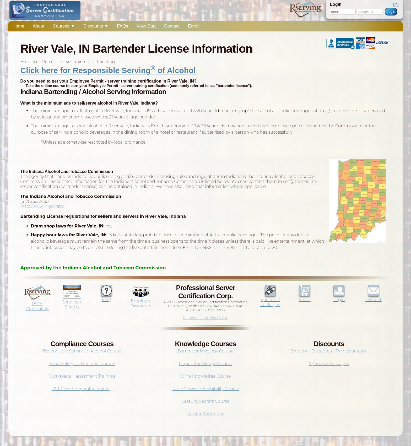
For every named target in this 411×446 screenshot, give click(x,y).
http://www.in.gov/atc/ (42, 206)
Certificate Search (72, 302)
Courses (64, 26)
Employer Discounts (141, 300)
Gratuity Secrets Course (205, 401)
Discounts (96, 26)
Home (18, 26)
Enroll (193, 26)
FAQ (106, 297)
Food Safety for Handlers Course (82, 363)
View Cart (146, 26)
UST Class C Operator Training (82, 388)
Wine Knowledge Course (205, 376)
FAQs (122, 26)
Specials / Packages (270, 299)
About (38, 26)
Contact (172, 26)
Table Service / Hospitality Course (205, 388)
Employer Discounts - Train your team (328, 351)
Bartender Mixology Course (206, 351)
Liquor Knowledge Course (205, 363)
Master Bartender (205, 413)
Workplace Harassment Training (82, 376)
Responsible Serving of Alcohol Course (82, 351)
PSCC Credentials (37, 303)
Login (391, 12)
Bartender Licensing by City (205, 318)
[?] (395, 4)
